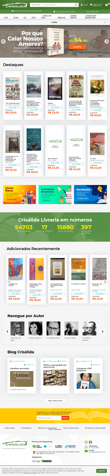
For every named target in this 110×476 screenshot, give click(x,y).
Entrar (84, 5)
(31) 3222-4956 (92, 11)
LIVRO (16, 17)
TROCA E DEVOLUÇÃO (71, 428)
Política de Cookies (30, 473)
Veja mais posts (55, 401)
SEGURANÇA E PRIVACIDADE (95, 428)
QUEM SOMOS (10, 428)
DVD (34, 17)
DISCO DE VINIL (46, 17)
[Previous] (3, 41)
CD (25, 17)
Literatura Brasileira (90, 17)
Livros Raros (73, 17)
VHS (6, 17)
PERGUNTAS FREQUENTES (47, 428)
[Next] (106, 41)
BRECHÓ (61, 17)
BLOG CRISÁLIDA (55, 429)
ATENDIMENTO (26, 428)
